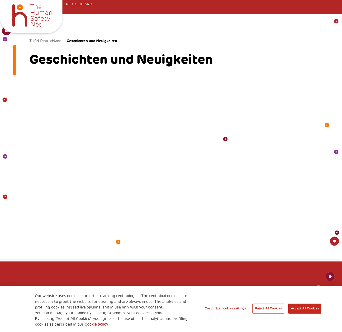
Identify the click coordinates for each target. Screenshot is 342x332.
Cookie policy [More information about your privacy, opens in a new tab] (96, 324)
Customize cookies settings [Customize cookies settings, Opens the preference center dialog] (225, 308)
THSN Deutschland (45, 41)
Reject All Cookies (268, 308)
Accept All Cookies (305, 308)
